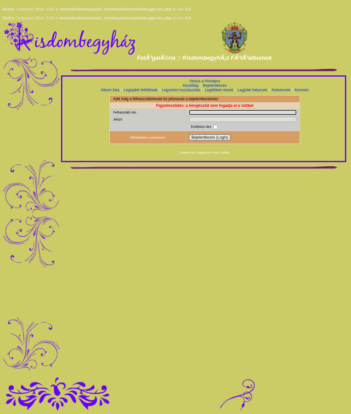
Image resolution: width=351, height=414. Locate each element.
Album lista (110, 90)
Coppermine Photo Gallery (213, 152)
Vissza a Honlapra (204, 81)
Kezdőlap (191, 85)
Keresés (302, 90)
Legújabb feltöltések (141, 90)
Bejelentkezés (215, 85)
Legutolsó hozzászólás (181, 90)
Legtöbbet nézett (219, 90)
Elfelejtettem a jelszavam (148, 137)
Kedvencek (281, 90)
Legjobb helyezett (252, 90)
